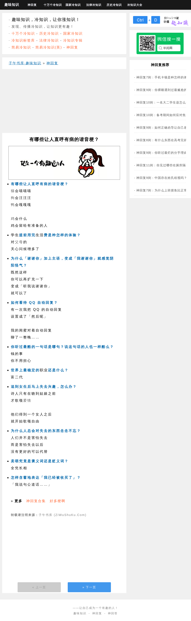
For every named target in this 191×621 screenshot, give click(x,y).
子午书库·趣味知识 (25, 63)
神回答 (113, 613)
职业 (44, 370)
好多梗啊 (57, 501)
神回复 (32, 4)
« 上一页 (39, 587)
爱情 (27, 400)
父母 (19, 242)
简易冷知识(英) (48, 47)
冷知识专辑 (73, 40)
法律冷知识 (93, 4)
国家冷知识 (73, 4)
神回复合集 (36, 501)
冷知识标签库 (23, 40)
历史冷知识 (114, 4)
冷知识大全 (134, 4)
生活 (40, 235)
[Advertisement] (62, 102)
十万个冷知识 (53, 4)
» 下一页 (89, 587)
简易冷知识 (21, 47)
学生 (15, 235)
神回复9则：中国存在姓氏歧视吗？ (161, 178)
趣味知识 (11, 4)
